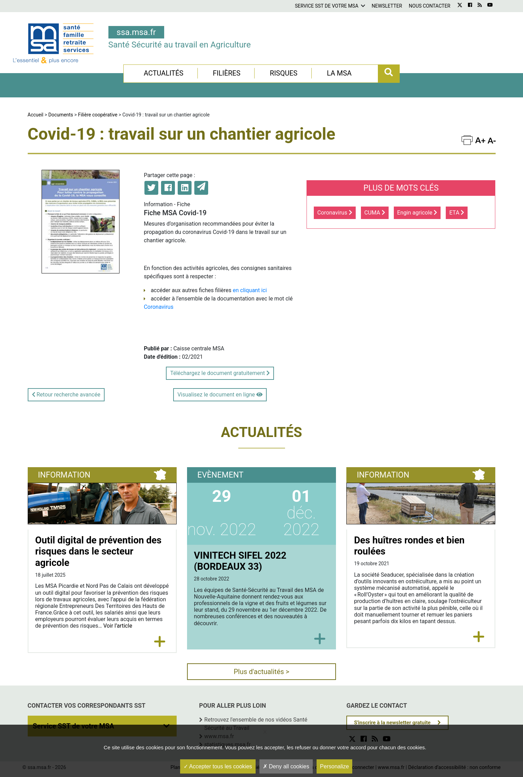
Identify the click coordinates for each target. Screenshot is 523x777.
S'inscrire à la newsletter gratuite (392, 722)
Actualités (164, 73)
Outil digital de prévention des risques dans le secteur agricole (98, 551)
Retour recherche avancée (66, 394)
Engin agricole (417, 212)
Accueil (36, 114)
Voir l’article (117, 625)
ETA (456, 212)
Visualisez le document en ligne (220, 394)
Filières (226, 73)
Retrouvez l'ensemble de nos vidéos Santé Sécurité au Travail (255, 723)
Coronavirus (159, 307)
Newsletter (387, 6)
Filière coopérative (97, 114)
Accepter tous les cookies (218, 766)
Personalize (334, 766)
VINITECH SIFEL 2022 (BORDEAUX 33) (240, 561)
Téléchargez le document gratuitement (219, 373)
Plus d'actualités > (262, 671)
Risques (284, 73)
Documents (60, 114)
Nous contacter (429, 6)
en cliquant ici (250, 290)
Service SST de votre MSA (326, 6)
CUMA (374, 212)
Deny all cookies (286, 766)
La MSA (339, 73)
